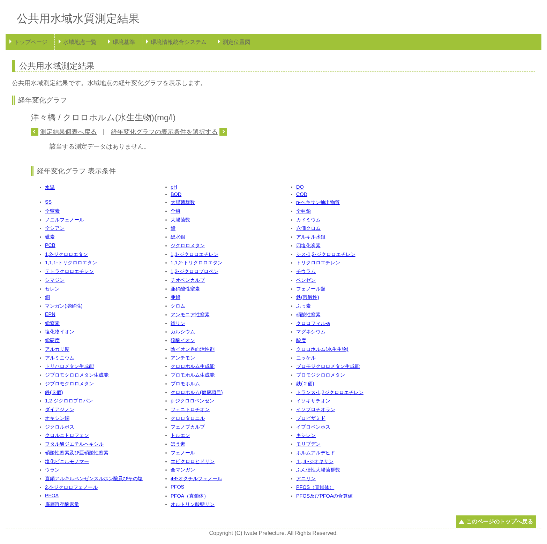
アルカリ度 (57, 349)
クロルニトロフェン (67, 435)
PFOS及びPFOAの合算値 (324, 496)
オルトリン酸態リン (193, 504)
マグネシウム (310, 331)
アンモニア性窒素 (190, 314)
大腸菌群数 (183, 202)
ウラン (52, 470)
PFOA (52, 495)
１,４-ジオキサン (315, 461)
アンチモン (183, 358)
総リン (178, 323)
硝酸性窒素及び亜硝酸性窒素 (76, 452)
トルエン (180, 435)
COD (301, 194)
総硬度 (52, 340)
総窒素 (52, 323)
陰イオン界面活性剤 (193, 349)
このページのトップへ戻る (499, 521)
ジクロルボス (59, 427)
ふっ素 (303, 306)
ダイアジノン (59, 409)
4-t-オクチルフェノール (196, 478)
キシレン (306, 435)
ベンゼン (306, 280)
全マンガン (183, 470)
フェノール (183, 452)
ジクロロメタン (188, 245)
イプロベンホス (313, 427)
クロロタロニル (188, 418)
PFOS (177, 487)
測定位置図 (236, 42)
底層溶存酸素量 (62, 504)
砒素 (50, 237)
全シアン (55, 228)
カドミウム (308, 219)
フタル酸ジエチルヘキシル (74, 444)
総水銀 (178, 237)
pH (174, 187)
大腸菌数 (180, 219)
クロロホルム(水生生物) (322, 349)
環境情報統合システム (179, 42)
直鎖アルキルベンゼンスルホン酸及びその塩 (94, 478)
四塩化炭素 (308, 245)
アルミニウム (59, 358)
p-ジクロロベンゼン (192, 400)
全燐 (175, 211)
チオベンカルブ (188, 280)
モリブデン (308, 444)
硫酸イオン (183, 340)
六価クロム (308, 228)
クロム (178, 306)
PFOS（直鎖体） (315, 487)
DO (300, 187)
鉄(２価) (305, 383)
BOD (176, 194)
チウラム (306, 271)
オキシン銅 (57, 418)
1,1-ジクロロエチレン (194, 254)
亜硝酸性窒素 (185, 289)
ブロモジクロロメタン (320, 375)
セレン (52, 289)
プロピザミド (310, 418)
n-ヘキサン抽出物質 (318, 202)
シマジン (55, 280)
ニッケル (306, 358)
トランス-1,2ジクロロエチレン (330, 392)
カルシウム (183, 331)
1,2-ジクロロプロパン (69, 400)
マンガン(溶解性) (64, 306)
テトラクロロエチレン (69, 271)
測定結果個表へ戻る (68, 131)
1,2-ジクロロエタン (66, 254)
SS (48, 202)
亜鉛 (175, 297)
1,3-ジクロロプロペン (194, 271)
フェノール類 (310, 289)
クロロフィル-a (313, 323)
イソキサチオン (313, 400)
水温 (50, 187)
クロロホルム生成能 (193, 366)
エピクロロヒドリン (193, 461)
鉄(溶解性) (307, 297)
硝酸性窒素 (308, 314)
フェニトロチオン (190, 409)
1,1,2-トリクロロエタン (197, 262)
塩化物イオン (59, 331)
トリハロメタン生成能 (69, 366)
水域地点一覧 (80, 42)
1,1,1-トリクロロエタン (71, 262)
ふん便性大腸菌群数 (318, 470)
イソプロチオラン (315, 409)
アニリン (306, 478)
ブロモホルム (185, 383)
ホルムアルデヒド (315, 452)
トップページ (30, 42)
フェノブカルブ (188, 427)
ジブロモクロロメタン (69, 383)
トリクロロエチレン (318, 262)
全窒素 (52, 211)
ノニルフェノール (64, 219)
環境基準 (124, 42)
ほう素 (178, 444)
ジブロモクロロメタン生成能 (76, 375)
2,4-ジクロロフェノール (71, 487)
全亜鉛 (303, 211)
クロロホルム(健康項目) (197, 392)
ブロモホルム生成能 (193, 375)
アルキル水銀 (310, 237)
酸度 (301, 340)
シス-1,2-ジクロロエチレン (325, 254)
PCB (50, 245)
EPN (50, 314)
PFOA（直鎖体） (190, 496)
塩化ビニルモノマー (67, 461)
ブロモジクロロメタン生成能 (328, 366)
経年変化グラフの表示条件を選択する (164, 131)
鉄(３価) (54, 392)
